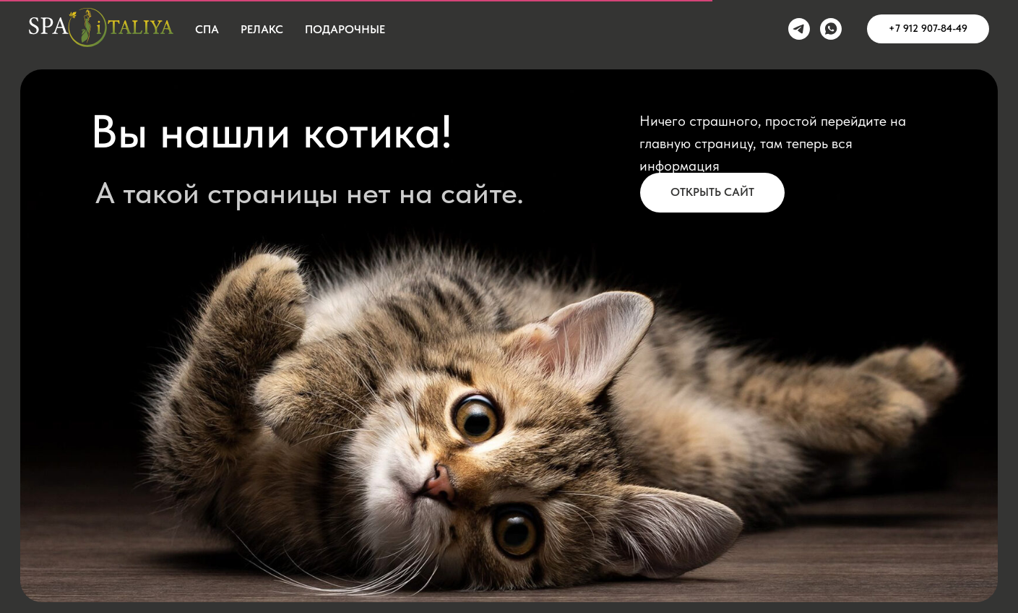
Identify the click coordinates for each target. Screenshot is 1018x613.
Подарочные (345, 29)
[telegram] (799, 29)
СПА (207, 29)
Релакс (262, 29)
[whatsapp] (831, 29)
